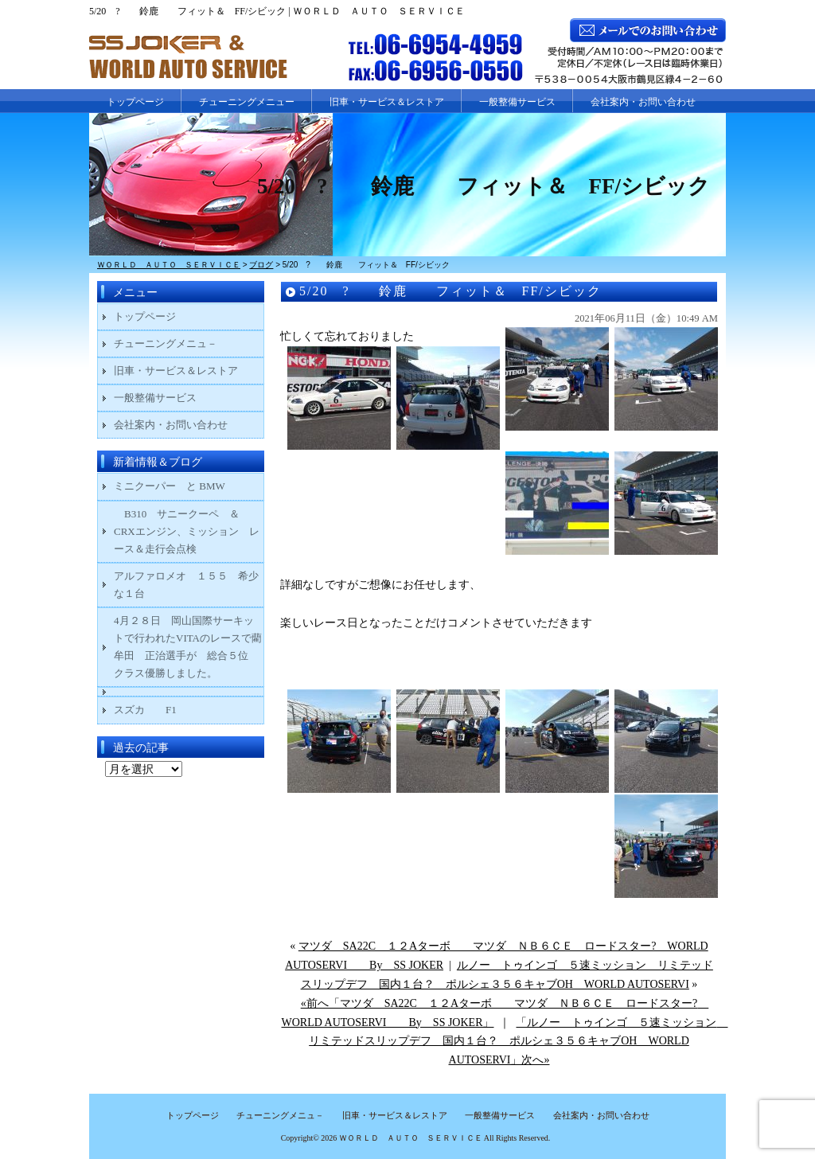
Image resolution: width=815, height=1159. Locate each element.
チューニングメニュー (246, 101)
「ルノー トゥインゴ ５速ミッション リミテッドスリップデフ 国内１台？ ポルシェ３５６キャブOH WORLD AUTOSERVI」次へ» (518, 1042)
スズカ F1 (155, 710)
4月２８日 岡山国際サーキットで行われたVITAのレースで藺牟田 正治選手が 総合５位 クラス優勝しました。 (188, 647)
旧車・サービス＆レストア (387, 101)
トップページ (135, 101)
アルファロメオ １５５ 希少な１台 (186, 584)
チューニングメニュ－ (165, 343)
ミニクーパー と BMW (169, 486)
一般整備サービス (517, 101)
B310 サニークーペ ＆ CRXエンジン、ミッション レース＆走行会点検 (186, 531)
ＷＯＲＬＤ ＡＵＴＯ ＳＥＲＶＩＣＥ (410, 1138)
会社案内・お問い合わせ (643, 101)
